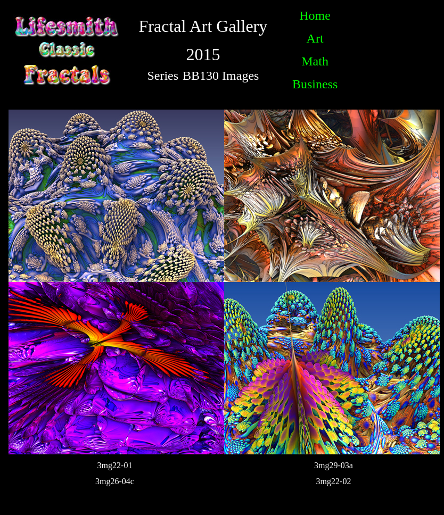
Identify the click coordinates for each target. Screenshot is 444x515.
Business (315, 84)
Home (315, 15)
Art (315, 38)
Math (314, 61)
